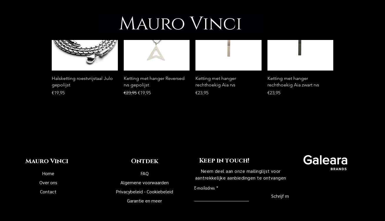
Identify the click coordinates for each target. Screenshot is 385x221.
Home (48, 173)
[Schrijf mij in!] (273, 196)
